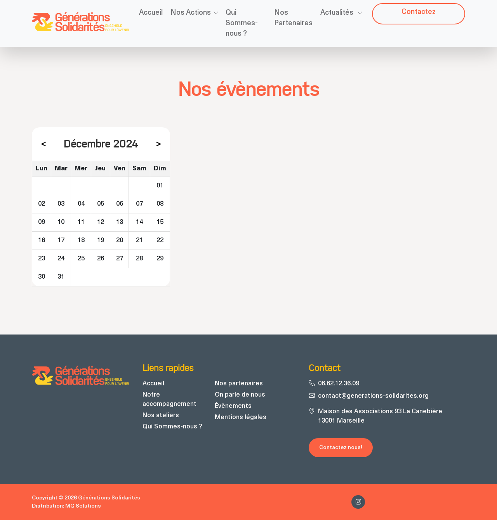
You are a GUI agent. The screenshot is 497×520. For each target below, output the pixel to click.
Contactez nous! (340, 448)
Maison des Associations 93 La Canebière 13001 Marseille (380, 416)
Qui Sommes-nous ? (242, 23)
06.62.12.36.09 (338, 384)
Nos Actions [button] (190, 13)
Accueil (151, 13)
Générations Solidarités (109, 498)
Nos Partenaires (293, 18)
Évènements (233, 406)
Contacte (418, 12)
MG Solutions (83, 506)
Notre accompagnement (169, 399)
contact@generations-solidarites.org (373, 396)
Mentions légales (240, 417)
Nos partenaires (239, 384)
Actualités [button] (337, 13)
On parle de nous (240, 395)
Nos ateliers (160, 416)
